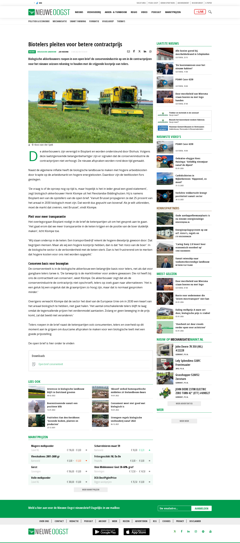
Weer (160, 409)
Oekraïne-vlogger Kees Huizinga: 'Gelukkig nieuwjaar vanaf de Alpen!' (192, 162)
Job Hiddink (63, 51)
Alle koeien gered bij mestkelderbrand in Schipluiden (192, 52)
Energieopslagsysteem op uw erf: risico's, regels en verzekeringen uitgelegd (191, 231)
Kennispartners (167, 2)
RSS (155, 521)
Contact (59, 521)
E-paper (208, 2)
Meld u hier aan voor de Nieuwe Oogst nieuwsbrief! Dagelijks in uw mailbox (74, 508)
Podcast (156, 12)
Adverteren (141, 521)
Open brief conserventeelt (50, 364)
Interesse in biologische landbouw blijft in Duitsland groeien (65, 390)
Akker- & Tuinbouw (116, 12)
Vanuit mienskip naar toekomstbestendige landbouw (192, 260)
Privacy (180, 521)
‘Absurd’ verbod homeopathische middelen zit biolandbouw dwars (128, 390)
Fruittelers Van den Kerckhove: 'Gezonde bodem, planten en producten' (63, 421)
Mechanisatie (60, 21)
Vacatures (141, 2)
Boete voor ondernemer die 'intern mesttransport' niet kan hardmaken (192, 297)
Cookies (166, 521)
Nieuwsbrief (197, 2)
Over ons (44, 521)
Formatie (94, 21)
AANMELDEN (201, 508)
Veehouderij (94, 12)
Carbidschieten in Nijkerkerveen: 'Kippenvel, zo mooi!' (191, 179)
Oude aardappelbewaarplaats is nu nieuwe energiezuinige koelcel (193, 217)
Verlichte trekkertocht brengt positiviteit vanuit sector (191, 194)
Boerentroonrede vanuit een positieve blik (62, 404)
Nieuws (79, 12)
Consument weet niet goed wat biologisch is (128, 404)
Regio (134, 12)
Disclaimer (195, 521)
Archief (102, 521)
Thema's (121, 21)
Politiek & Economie (39, 21)
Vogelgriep (108, 21)
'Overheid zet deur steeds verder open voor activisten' (191, 325)
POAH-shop (153, 2)
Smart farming (78, 21)
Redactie (74, 521)
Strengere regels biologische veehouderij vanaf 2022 (126, 419)
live (201, 11)
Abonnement (183, 2)
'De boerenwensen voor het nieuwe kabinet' (190, 66)
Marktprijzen (173, 12)
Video (144, 12)
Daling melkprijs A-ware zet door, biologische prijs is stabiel (193, 311)
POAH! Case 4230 (184, 79)
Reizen (126, 521)
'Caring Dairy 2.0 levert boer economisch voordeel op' (191, 245)
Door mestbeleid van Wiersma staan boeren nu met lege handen (192, 97)
